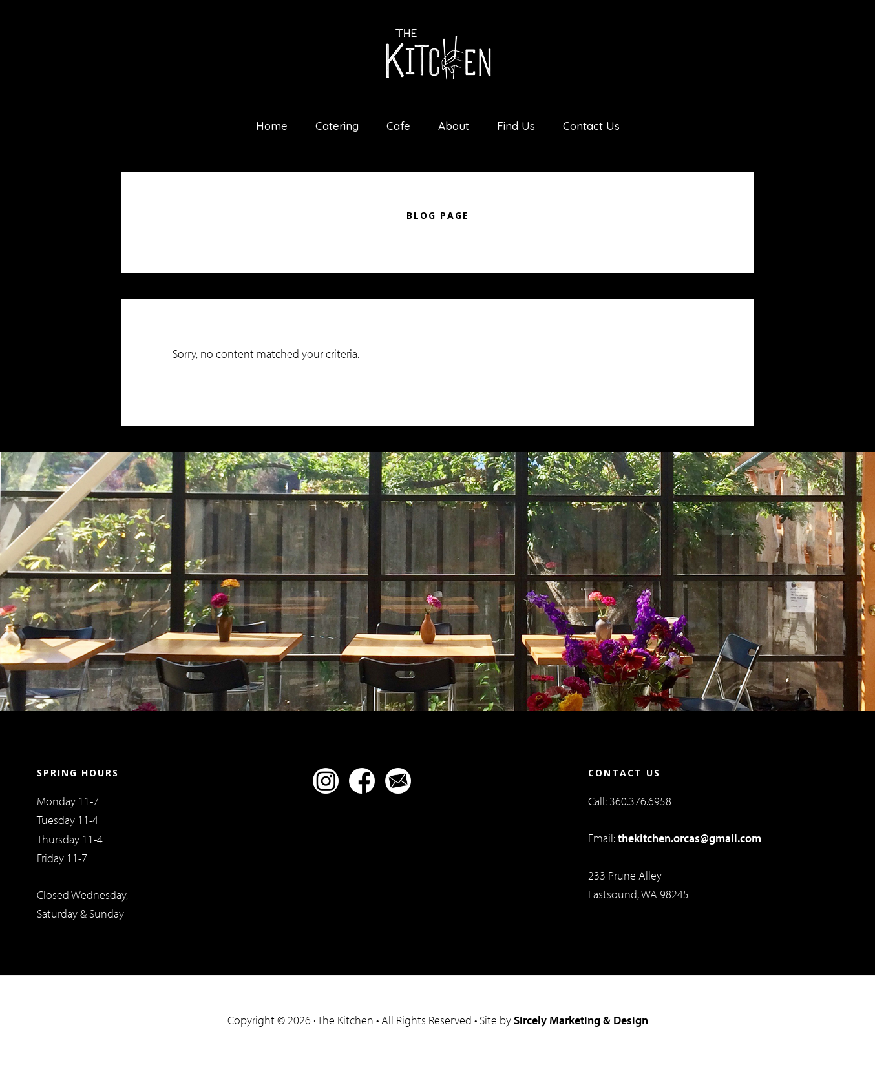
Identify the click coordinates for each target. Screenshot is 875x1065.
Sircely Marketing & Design (581, 1020)
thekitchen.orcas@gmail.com (689, 838)
